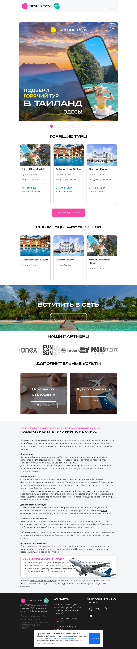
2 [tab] (51, 126)
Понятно (94, 638)
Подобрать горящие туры (68, 213)
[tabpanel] (68, 73)
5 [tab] (64, 126)
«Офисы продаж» (101, 565)
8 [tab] (78, 126)
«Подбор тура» (76, 568)
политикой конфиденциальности (62, 638)
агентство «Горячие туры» (43, 580)
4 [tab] (60, 126)
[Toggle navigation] (113, 6)
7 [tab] (73, 126)
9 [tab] (82, 126)
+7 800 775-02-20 (64, 618)
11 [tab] (91, 126)
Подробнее (68, 317)
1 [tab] (47, 126)
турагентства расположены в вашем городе (49, 491)
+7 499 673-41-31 (64, 626)
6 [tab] (69, 126)
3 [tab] (56, 126)
